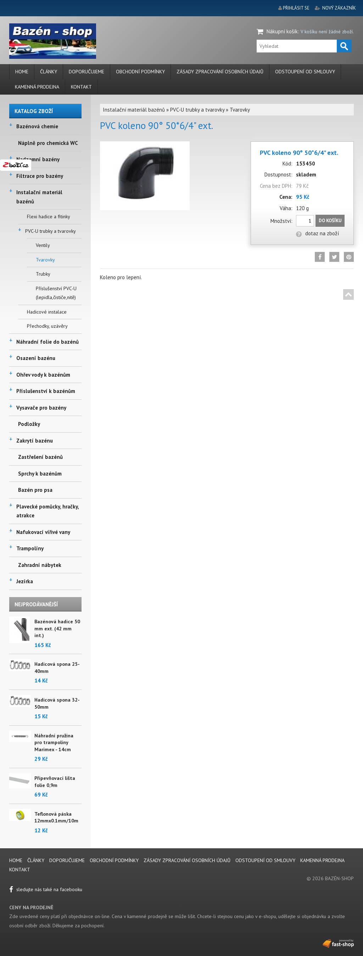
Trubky (43, 274)
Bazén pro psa (35, 490)
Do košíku (330, 221)
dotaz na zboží (317, 233)
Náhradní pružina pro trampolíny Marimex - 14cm (53, 742)
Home (21, 71)
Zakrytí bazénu (34, 440)
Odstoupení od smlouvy (305, 71)
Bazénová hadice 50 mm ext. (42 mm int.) (57, 628)
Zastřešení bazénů (40, 457)
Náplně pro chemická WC (48, 143)
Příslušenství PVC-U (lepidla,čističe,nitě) (56, 293)
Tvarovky (45, 260)
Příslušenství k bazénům (45, 391)
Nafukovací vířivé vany (43, 532)
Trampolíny (30, 548)
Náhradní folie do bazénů (47, 341)
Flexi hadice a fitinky (48, 216)
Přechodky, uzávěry (47, 326)
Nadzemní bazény (38, 159)
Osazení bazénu (35, 358)
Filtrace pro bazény (39, 176)
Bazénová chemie (37, 126)
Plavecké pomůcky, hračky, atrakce (47, 511)
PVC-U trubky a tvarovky (50, 231)
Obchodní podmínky (140, 71)
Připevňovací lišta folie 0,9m (54, 781)
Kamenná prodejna (37, 87)
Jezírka (24, 581)
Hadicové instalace (47, 312)
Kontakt (81, 87)
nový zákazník (339, 8)
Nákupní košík (282, 31)
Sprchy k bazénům (40, 473)
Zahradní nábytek (39, 565)
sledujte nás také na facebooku (45, 889)
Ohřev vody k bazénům (43, 374)
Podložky (29, 424)
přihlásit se (296, 8)
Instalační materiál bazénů (39, 197)
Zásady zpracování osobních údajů (220, 71)
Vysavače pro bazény (41, 407)
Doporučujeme (86, 71)
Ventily (43, 245)
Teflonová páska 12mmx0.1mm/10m (56, 817)
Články (48, 71)
